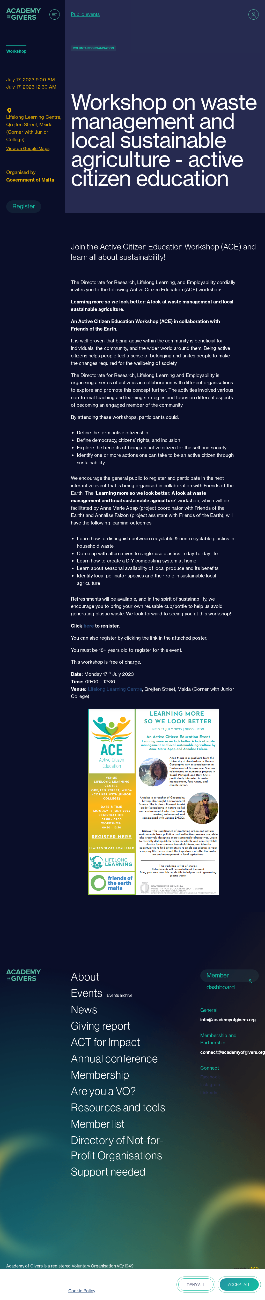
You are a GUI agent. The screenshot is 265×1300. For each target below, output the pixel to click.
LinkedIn (208, 1092)
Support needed (108, 1172)
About (85, 977)
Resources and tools (118, 1107)
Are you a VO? (103, 1091)
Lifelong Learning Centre (115, 689)
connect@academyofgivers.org (229, 1052)
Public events (85, 14)
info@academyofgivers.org (228, 1020)
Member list (98, 1124)
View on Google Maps (27, 148)
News (84, 1010)
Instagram (210, 1084)
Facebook (210, 1076)
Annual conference (114, 1059)
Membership (100, 1075)
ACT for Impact (106, 1042)
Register (23, 206)
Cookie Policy (81, 1290)
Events (87, 993)
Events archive (119, 995)
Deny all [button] (196, 1284)
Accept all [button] (239, 1284)
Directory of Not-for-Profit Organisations (117, 1148)
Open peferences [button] (159, 1285)
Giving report (100, 1026)
